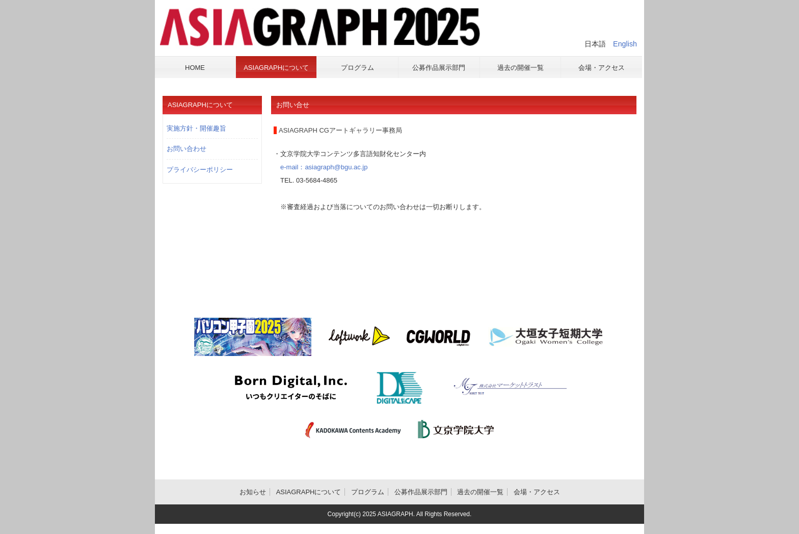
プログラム (367, 492)
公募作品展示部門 (420, 492)
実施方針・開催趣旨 (196, 128)
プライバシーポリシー (200, 169)
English (625, 44)
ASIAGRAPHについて (308, 492)
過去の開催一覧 (480, 492)
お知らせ (252, 492)
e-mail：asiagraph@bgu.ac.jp (320, 167)
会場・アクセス (537, 492)
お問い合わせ (186, 148)
